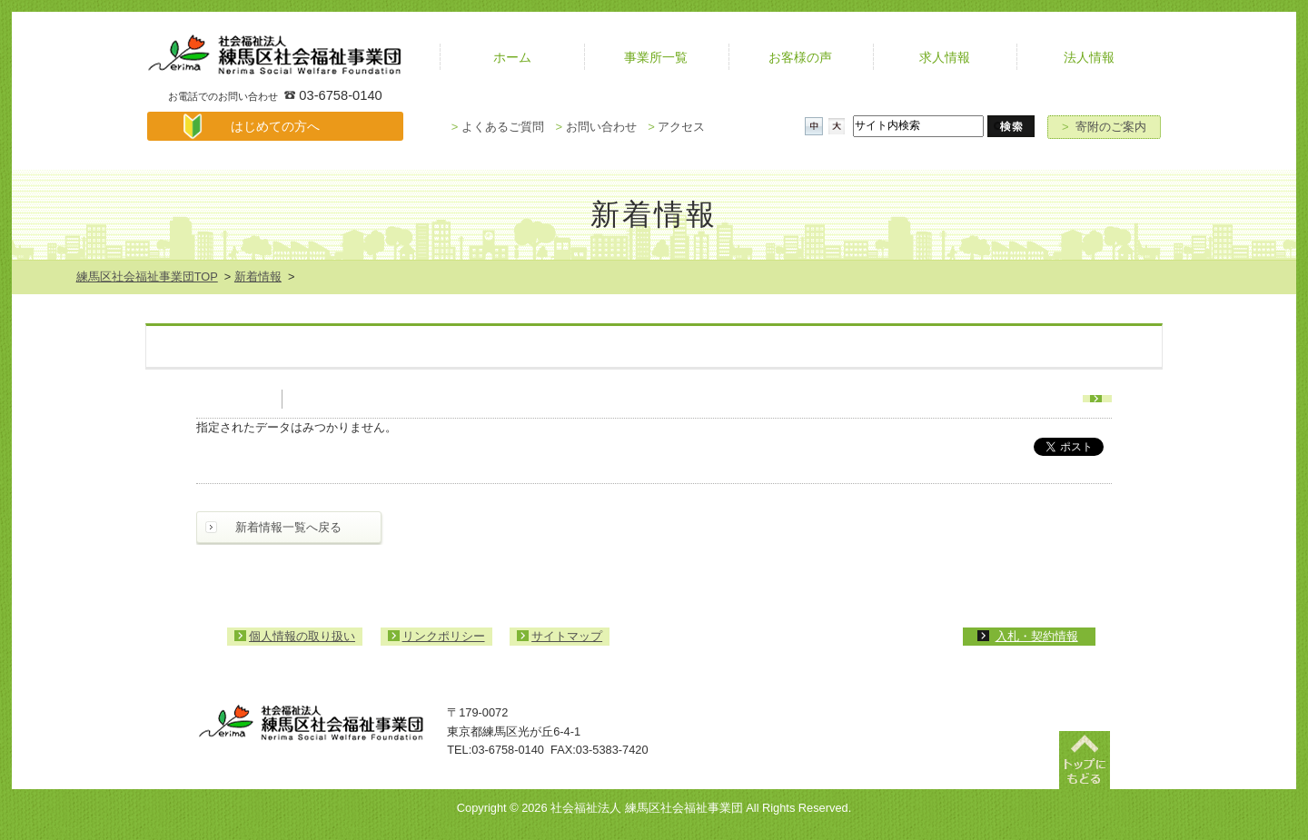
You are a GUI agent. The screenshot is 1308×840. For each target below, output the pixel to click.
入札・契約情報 (1037, 636)
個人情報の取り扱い (302, 636)
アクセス (676, 126)
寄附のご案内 (1104, 126)
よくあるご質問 (497, 126)
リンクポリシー (443, 636)
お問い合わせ (595, 126)
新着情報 (258, 276)
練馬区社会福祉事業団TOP (147, 276)
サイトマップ (566, 636)
